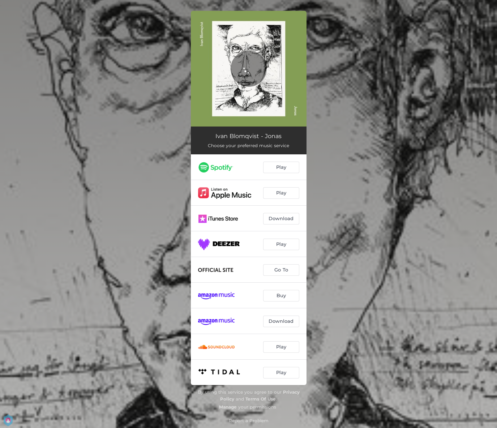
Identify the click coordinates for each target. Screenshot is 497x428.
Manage (228, 407)
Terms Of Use (260, 399)
